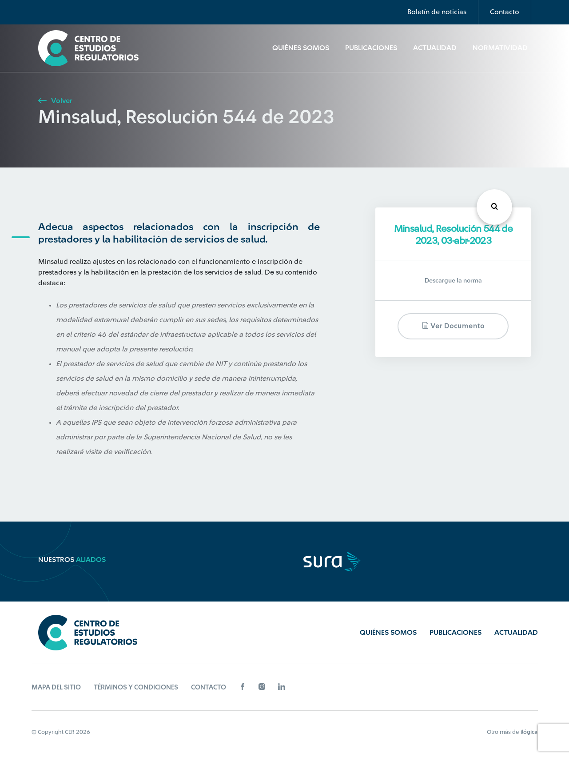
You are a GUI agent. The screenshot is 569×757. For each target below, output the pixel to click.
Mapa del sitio (56, 687)
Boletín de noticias (436, 12)
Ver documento (453, 326)
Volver (55, 100)
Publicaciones (371, 48)
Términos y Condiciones (136, 687)
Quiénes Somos (300, 48)
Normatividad (500, 48)
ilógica (529, 732)
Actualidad (435, 48)
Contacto (504, 12)
